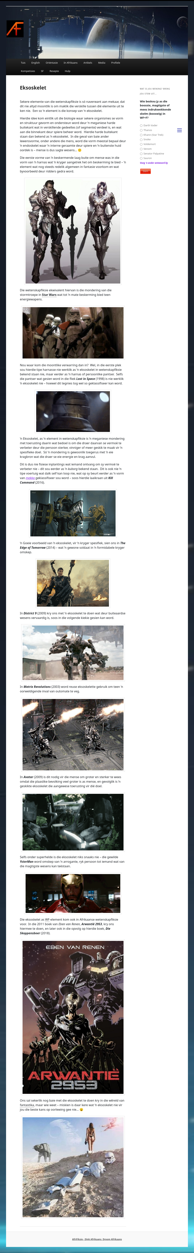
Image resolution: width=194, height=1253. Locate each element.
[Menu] (179, 130)
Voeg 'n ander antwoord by (154, 162)
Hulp (67, 71)
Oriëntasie (52, 62)
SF (42, 71)
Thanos (146, 130)
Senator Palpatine (152, 153)
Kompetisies (28, 71)
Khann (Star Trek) (151, 134)
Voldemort (148, 144)
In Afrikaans (70, 62)
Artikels (88, 62)
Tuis (23, 62)
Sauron (146, 158)
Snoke (145, 139)
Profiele (115, 62)
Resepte (54, 71)
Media (101, 62)
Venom (146, 148)
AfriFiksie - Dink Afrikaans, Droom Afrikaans (97, 1239)
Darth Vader (149, 125)
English (35, 62)
